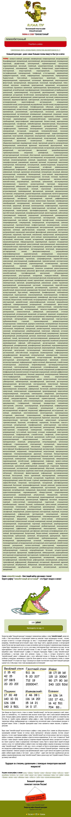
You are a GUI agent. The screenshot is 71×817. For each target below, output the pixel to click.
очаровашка (46, 775)
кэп (57, 775)
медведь (13, 775)
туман (26, 775)
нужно (42, 773)
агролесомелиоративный (52, 777)
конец (25, 773)
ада (35, 775)
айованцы (21, 777)
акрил (66, 773)
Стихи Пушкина (40, 812)
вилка (53, 775)
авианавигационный (45, 564)
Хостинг (30, 814)
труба (38, 777)
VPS (36, 814)
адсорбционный (23, 567)
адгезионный (63, 567)
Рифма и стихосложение (32, 812)
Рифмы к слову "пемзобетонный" (35, 805)
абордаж (48, 773)
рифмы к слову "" (52, 636)
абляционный (32, 564)
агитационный (44, 562)
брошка (5, 777)
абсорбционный (20, 564)
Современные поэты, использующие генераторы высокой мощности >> (35, 49)
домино (66, 775)
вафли (61, 775)
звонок (11, 777)
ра (17, 775)
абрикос (30, 773)
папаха (40, 775)
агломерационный (9, 567)
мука (42, 777)
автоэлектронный (50, 567)
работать (60, 773)
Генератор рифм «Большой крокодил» (35, 807)
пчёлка (54, 773)
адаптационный (8, 564)
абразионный (55, 562)
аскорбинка (5, 775)
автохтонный (36, 567)
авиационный (7, 569)
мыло (26, 777)
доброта (32, 777)
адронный (64, 562)
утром (21, 775)
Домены (42, 814)
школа (31, 775)
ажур (15, 777)
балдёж (36, 773)
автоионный (58, 564)
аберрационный (32, 562)
